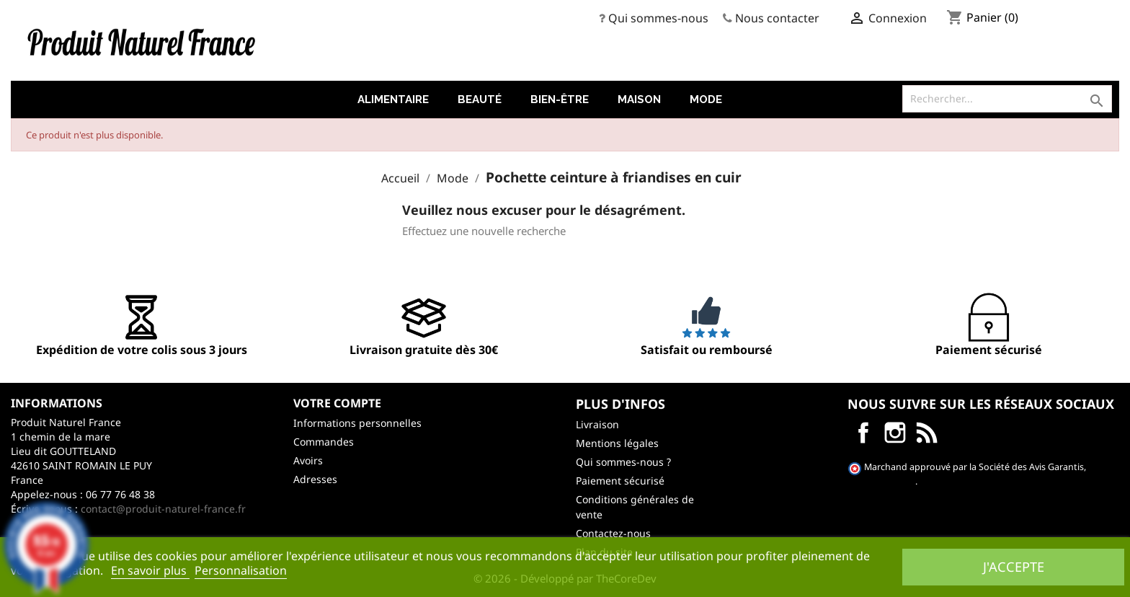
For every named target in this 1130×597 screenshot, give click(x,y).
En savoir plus (150, 570)
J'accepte (1013, 566)
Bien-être (559, 99)
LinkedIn (926, 432)
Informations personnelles (357, 423)
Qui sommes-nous (658, 18)
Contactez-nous (613, 533)
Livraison (597, 424)
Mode (706, 99)
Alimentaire (393, 99)
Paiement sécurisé (620, 480)
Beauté (480, 99)
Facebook (863, 432)
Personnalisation (241, 570)
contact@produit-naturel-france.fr (163, 509)
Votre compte (337, 403)
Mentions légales (617, 443)
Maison (639, 99)
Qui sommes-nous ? (623, 462)
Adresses (315, 479)
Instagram (895, 432)
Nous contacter (777, 18)
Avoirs (308, 460)
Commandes (323, 441)
